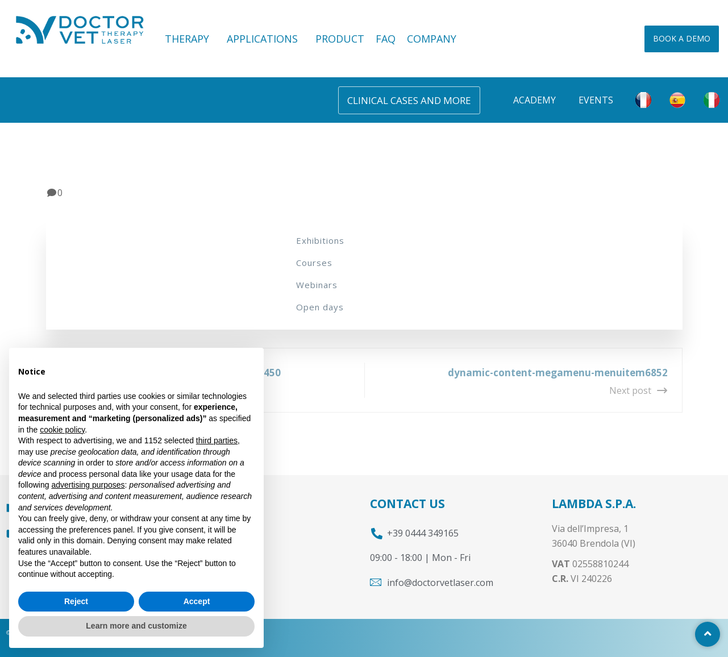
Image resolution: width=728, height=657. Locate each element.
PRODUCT (339, 38)
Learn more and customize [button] (136, 625)
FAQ (386, 38)
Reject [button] (76, 601)
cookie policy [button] (62, 429)
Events (596, 100)
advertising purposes (87, 484)
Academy (534, 100)
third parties (217, 440)
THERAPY (190, 38)
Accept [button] (197, 601)
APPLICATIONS (265, 38)
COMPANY (431, 38)
